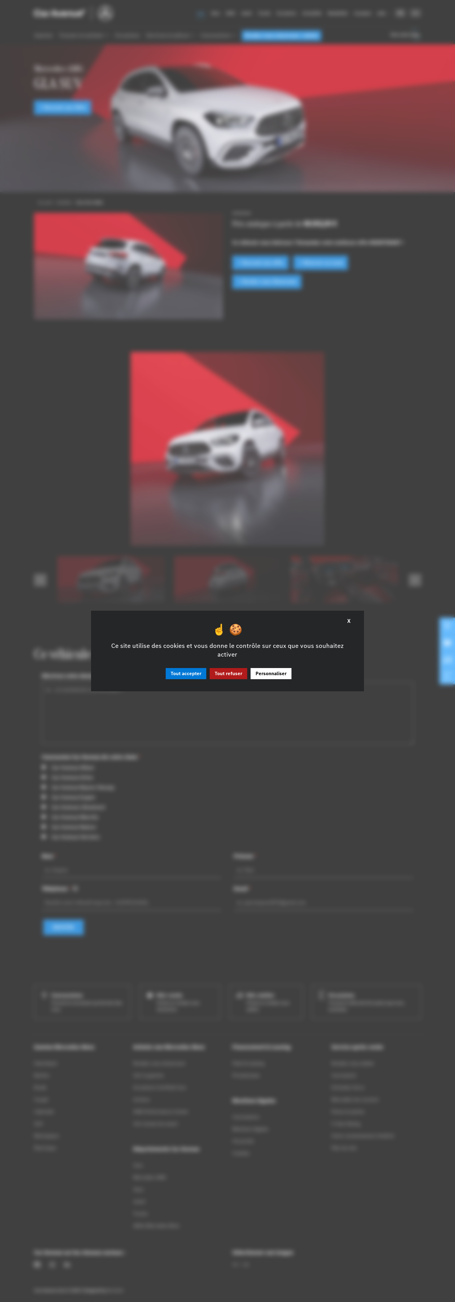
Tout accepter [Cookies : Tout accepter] (186, 673)
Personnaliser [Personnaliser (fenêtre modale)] (271, 673)
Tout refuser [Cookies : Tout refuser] (228, 673)
